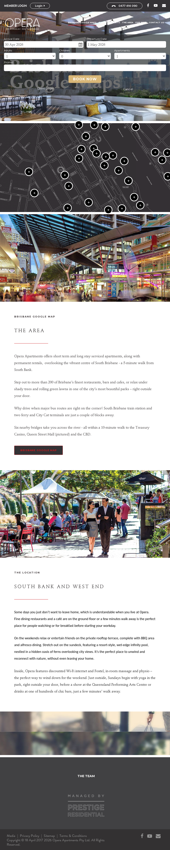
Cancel (128, 89)
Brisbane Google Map (38, 450)
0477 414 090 (124, 5)
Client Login (45, 88)
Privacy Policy (29, 835)
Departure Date (97, 39)
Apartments (122, 50)
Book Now (85, 79)
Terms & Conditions (73, 835)
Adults (8, 50)
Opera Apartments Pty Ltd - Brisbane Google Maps (24, 24)
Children (64, 50)
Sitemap (49, 835)
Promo (8, 62)
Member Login (15, 6)
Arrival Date (11, 39)
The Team (86, 776)
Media (11, 835)
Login (40, 5)
